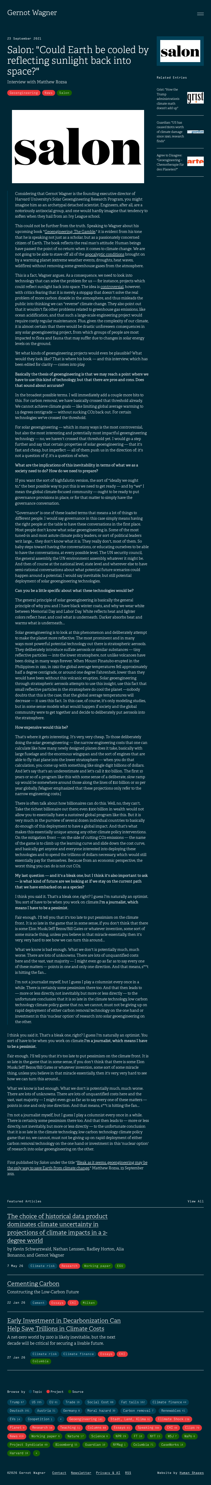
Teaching (70, 1428)
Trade (72, 1402)
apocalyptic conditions (104, 254)
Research (70, 1266)
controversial (112, 286)
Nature (76, 1436)
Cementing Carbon (33, 1283)
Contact (59, 1473)
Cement (39, 1303)
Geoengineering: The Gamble (70, 231)
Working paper (97, 1266)
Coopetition (40, 1419)
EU (53, 1402)
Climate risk (43, 1266)
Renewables (173, 1411)
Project (57, 1392)
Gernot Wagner (32, 12)
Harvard (19, 1453)
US (37, 1402)
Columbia (41, 1361)
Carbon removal (138, 1411)
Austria (46, 1411)
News (49, 93)
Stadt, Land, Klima (130, 1419)
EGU (120, 1266)
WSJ (172, 1436)
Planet (17, 1428)
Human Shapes (192, 1473)
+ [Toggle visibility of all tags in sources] (37, 1453)
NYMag (119, 1445)
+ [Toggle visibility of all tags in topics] (61, 1419)
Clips (192, 1428)
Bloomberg (66, 1445)
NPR (121, 1436)
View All (196, 1201)
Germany (71, 1411)
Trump (17, 1402)
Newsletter (81, 1473)
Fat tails (133, 1402)
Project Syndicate (28, 1445)
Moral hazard (101, 1411)
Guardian (95, 1445)
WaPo (189, 1436)
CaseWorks (172, 1445)
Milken (89, 1303)
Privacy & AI (108, 1473)
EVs (15, 1419)
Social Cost (100, 1402)
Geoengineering (24, 93)
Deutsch (19, 1411)
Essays (57, 1303)
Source (77, 1392)
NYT (155, 1436)
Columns (97, 1428)
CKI (73, 1303)
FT (138, 1436)
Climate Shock (173, 1419)
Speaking (148, 1428)
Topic (37, 1392)
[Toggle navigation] (200, 14)
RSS (128, 1473)
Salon (64, 93)
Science (99, 1436)
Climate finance (78, 1354)
